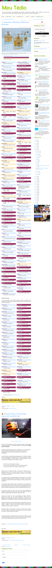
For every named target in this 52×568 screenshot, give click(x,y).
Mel (14, 540)
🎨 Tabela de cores (20, 16)
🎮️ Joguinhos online (39, 16)
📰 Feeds (2, 16)
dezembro (38, 151)
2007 (36, 195)
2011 (36, 189)
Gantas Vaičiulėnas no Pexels (17, 441)
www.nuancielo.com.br (16, 394)
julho (37, 159)
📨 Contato (27, 16)
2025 (36, 141)
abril (37, 164)
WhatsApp (23, 3)
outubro (37, 154)
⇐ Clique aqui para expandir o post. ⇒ (8, 19)
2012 (36, 187)
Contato (19, 3)
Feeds (26, 3)
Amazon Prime (9, 3)
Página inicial (16, 544)
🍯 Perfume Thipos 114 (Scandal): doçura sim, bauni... (42, 169)
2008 (36, 194)
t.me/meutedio (36, 43)
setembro (38, 156)
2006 (36, 197)
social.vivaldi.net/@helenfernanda (41, 48)
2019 (36, 176)
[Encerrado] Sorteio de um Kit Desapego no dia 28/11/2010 (44, 82)
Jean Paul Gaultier (11, 540)
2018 (36, 178)
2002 (36, 203)
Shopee (13, 3)
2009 (36, 192)
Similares (15, 408)
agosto (37, 157)
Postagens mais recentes (6, 544)
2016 (36, 181)
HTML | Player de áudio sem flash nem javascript (43, 98)
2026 (36, 140)
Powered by (42, 36)
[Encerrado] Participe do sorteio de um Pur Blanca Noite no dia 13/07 (44, 113)
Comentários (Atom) (7, 546)
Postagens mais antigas (26, 544)
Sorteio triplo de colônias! (43, 66)
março (37, 171)
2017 (36, 179)
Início (3, 3)
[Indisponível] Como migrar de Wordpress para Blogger (44, 59)
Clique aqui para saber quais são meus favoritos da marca (16, 54)
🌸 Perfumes (32, 16)
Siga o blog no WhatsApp (38, 19)
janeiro (37, 174)
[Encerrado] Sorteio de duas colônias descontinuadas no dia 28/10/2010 (44, 129)
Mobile (5, 3)
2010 (36, 191)
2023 (36, 144)
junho (37, 160)
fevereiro (37, 172)
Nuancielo (11, 408)
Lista (9, 408)
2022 (36, 146)
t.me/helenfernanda (41, 40)
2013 (36, 186)
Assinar (42, 33)
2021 (36, 148)
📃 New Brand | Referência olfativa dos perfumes (43, 90)
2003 (36, 202)
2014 (36, 184)
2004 (36, 200)
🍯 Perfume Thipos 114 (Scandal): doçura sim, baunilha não (14, 415)
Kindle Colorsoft (8, 16)
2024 (36, 143)
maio (37, 162)
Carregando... (36, 53)
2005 (36, 199)
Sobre (16, 3)
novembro (38, 152)
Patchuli (17, 540)
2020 (36, 149)
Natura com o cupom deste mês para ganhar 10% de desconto (16, 524)
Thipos (22, 540)
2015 (36, 182)
